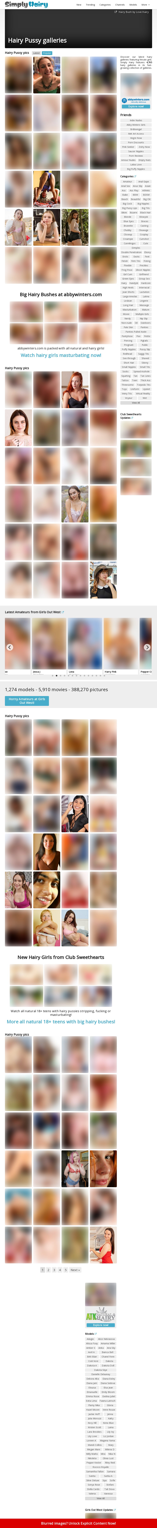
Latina (146, 296)
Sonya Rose (94, 1484)
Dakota (109, 1361)
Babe (125, 194)
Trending (90, 4)
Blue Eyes (129, 221)
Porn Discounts (136, 142)
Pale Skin (128, 327)
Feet (147, 256)
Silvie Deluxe (92, 1480)
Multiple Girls (142, 314)
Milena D (109, 1449)
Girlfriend (144, 274)
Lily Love (92, 1436)
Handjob (133, 283)
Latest (36, 53)
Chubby (127, 230)
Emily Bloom (108, 1392)
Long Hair (128, 305)
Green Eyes (128, 278)
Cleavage (143, 230)
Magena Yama (107, 1440)
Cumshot (144, 238)
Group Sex (144, 278)
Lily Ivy (110, 1431)
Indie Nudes (136, 120)
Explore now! (136, 106)
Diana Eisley (109, 1378)
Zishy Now (144, 146)
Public (145, 344)
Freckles (144, 265)
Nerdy (127, 318)
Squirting (125, 375)
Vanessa (108, 1493)
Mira (103, 1453)
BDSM (146, 194)
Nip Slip (143, 318)
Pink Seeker (128, 146)
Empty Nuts (145, 160)
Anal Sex (125, 186)
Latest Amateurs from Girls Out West (34, 612)
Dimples (136, 247)
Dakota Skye (100, 1369)
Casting (144, 225)
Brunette (128, 225)
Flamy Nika (94, 1405)
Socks (126, 371)
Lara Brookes (94, 1431)
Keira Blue (108, 1422)
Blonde (127, 216)
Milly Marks (92, 1453)
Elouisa (92, 1387)
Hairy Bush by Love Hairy (132, 12)
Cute (145, 243)
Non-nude (126, 322)
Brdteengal (136, 129)
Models (133, 4)
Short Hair (129, 362)
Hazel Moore (93, 1409)
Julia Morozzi (94, 1418)
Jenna (110, 1414)
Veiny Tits (127, 393)
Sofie (112, 1480)
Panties (144, 327)
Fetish (125, 261)
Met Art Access (136, 133)
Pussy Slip (145, 349)
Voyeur (128, 397)
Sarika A (108, 1475)
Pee (138, 336)
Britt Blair (92, 1356)
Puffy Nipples (129, 349)
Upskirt (146, 389)
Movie (126, 314)
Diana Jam (91, 1383)
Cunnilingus (130, 243)
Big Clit (147, 199)
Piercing (128, 340)
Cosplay (144, 234)
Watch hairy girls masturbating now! (61, 355)
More (146, 5)
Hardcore (146, 283)
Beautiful (135, 199)
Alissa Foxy (92, 1343)
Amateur (127, 181)
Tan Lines (145, 375)
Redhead (127, 353)
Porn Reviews (136, 155)
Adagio (90, 1338)
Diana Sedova (108, 1383)
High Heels (128, 287)
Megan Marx (93, 1449)
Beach (124, 199)
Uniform (135, 389)
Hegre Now (136, 138)
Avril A (91, 1352)
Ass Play (134, 190)
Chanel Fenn (108, 1356)
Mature (145, 309)
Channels (120, 4)
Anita (101, 1347)
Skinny (145, 362)
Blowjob (143, 216)
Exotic (137, 256)
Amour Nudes (128, 160)
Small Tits (145, 367)
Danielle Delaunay (100, 1374)
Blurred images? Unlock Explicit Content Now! (78, 1523)
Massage (144, 305)
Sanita (92, 1475)
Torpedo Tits (143, 384)
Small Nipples (129, 367)
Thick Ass (145, 380)
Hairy (124, 283)
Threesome (128, 384)
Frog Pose (127, 269)
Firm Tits (135, 261)
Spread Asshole (141, 371)
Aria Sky (111, 1347)
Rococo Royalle (101, 1467)
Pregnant (128, 344)
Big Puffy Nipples (136, 168)
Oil (136, 322)
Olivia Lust (108, 1458)
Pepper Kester (93, 1462)
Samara (111, 1471)
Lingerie (144, 300)
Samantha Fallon (95, 1471)
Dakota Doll (108, 1365)
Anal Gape (143, 181)
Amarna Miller (108, 1343)
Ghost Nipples (143, 269)
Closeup (128, 234)
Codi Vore (93, 1361)
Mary (110, 1444)
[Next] (147, 647)
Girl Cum (127, 274)
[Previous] (9, 647)
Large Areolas (130, 296)
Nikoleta (92, 1458)
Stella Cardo (93, 1489)
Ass (124, 190)
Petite (147, 336)
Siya (105, 1480)
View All (136, 402)
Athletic (146, 190)
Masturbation (130, 309)
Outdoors (146, 322)
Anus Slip (137, 186)
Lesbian (128, 300)
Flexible (128, 265)
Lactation (144, 292)
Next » (75, 1270)
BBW (135, 194)
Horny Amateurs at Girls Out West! (27, 701)
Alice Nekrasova (106, 1338)
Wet (145, 397)
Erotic (125, 256)
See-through (129, 358)
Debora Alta (92, 1378)
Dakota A (92, 1365)
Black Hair (145, 212)
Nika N (111, 1453)
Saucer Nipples (136, 151)
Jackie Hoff (94, 1414)
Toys (124, 389)
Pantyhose (127, 336)
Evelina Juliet (108, 1396)
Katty (111, 1418)
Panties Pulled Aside (136, 331)
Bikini (124, 212)
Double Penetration (131, 252)
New (79, 4)
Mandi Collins (95, 1444)
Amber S (90, 1347)
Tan (136, 375)
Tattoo (125, 380)
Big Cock (127, 203)
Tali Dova (109, 1489)
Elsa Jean (108, 1387)
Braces (144, 221)
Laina (111, 1427)
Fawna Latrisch (107, 1400)
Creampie (128, 238)
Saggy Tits (143, 353)
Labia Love (136, 164)
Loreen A (91, 1440)
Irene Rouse (109, 1409)
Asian (148, 186)
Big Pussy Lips (129, 208)
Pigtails (144, 340)
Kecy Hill (92, 1422)
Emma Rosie (92, 1396)
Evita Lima (91, 1400)
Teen (134, 380)
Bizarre (133, 212)
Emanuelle (92, 1392)
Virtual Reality (143, 393)
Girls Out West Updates (100, 1510)
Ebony (147, 252)
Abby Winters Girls (136, 124)
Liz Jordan (108, 1436)
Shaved (145, 358)
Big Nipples (143, 203)
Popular (47, 53)
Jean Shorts (128, 292)
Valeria (92, 1493)
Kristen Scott (94, 1427)
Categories (105, 4)
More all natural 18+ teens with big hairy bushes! (61, 1021)
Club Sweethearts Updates (130, 416)
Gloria (110, 1405)
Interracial (144, 287)
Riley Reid (110, 1462)
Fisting (147, 261)
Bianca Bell (107, 1352)
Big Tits (146, 208)
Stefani (110, 1484)
